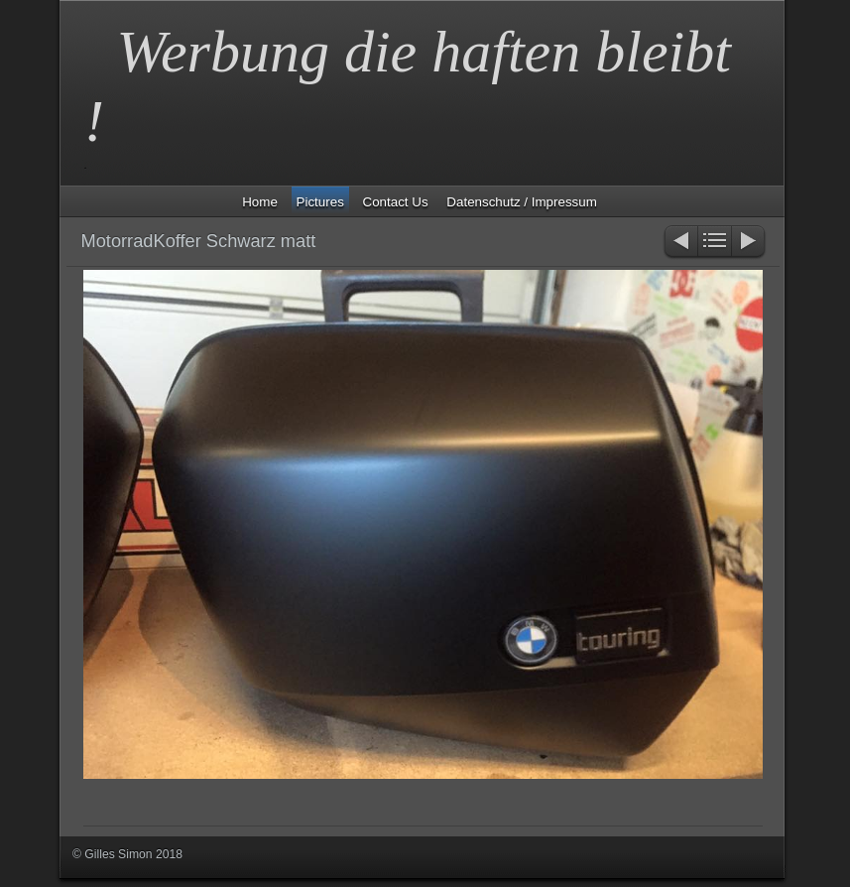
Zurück (680, 242)
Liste (714, 242)
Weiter (749, 242)
